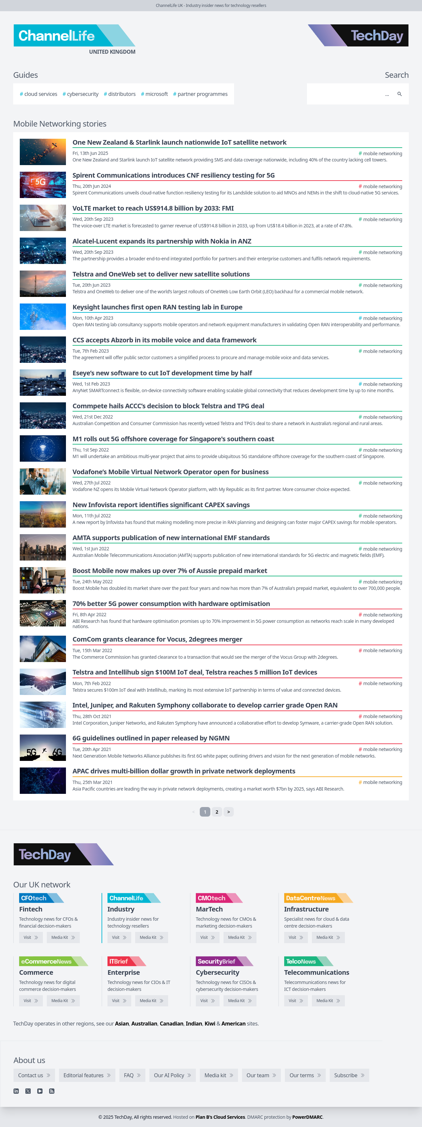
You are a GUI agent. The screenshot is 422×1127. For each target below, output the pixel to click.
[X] (28, 1091)
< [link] (193, 812)
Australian (144, 1023)
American (234, 1023)
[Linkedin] (16, 1091)
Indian (194, 1023)
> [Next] (228, 812)
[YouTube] (40, 1091)
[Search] (351, 94)
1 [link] (205, 812)
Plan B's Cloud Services (220, 1117)
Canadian (172, 1023)
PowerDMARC (307, 1117)
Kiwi (210, 1023)
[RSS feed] (51, 1091)
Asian (122, 1023)
